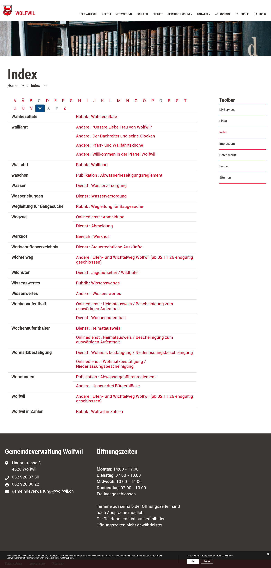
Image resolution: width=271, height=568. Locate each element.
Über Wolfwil (88, 14)
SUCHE (245, 14)
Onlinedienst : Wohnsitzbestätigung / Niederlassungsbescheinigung (111, 364)
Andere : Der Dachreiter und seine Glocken (115, 136)
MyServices (227, 109)
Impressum (227, 143)
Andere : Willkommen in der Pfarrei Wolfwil (115, 154)
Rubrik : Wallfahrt (92, 164)
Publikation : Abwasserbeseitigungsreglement (119, 175)
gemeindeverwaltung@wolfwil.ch (43, 491)
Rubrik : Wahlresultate (96, 116)
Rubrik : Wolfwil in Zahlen (99, 411)
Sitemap (225, 177)
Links (223, 121)
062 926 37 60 (25, 477)
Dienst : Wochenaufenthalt (101, 317)
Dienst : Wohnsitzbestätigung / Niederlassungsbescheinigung (134, 352)
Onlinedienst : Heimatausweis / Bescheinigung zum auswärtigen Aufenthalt (124, 306)
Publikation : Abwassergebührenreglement (116, 376)
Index (232, 132)
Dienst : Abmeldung (94, 226)
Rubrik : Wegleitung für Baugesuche (109, 206)
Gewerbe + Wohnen (179, 14)
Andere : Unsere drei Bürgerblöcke (108, 385)
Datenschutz (228, 155)
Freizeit (158, 14)
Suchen (224, 166)
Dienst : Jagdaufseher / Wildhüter (107, 272)
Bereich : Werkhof (92, 236)
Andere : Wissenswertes (98, 293)
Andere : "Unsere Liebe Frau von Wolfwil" (114, 127)
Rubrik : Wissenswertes (98, 283)
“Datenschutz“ (66, 558)
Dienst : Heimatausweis (98, 328)
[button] (39, 85)
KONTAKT (224, 14)
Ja (193, 561)
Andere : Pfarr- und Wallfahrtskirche (109, 145)
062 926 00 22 (25, 484)
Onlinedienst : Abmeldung (100, 217)
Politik (106, 14)
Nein (207, 561)
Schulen (142, 14)
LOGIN (262, 14)
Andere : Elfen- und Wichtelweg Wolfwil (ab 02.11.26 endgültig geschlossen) (134, 260)
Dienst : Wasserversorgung (101, 185)
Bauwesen (203, 14)
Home (12, 85)
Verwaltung (124, 14)
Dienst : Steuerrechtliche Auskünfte (109, 247)
